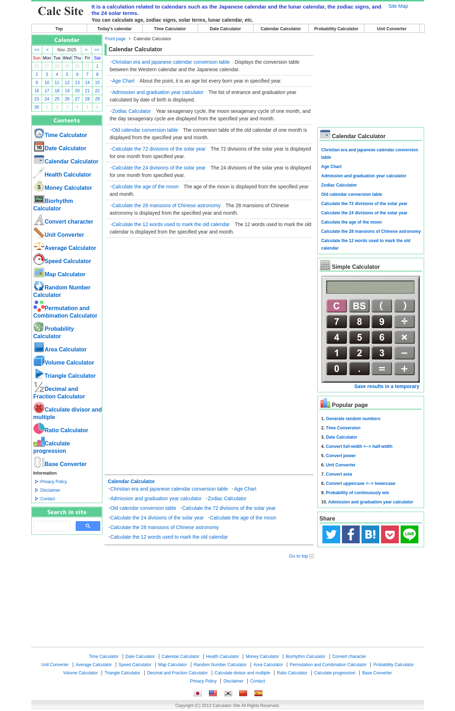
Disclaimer (50, 490)
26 (36, 66)
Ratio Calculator (61, 430)
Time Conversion (343, 427)
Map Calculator (59, 274)
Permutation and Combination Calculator (328, 664)
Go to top (298, 556)
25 (57, 98)
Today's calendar (114, 28)
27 (46, 66)
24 (46, 98)
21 (87, 90)
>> (96, 49)
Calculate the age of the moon (145, 186)
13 (77, 82)
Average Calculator (64, 248)
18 (57, 90)
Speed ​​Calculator (62, 261)
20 (77, 90)
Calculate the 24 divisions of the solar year (159, 168)
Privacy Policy (54, 481)
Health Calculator (62, 175)
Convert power (341, 455)
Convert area (339, 474)
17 (46, 90)
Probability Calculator (336, 28)
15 (97, 82)
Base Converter (60, 464)
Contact (48, 498)
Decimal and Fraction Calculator (177, 672)
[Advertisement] (66, 574)
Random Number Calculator (220, 664)
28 (57, 66)
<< (36, 49)
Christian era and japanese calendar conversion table (171, 62)
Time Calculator (170, 28)
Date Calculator (225, 28)
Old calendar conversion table (145, 130)
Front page (115, 38)
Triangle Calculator (64, 376)
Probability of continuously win (357, 492)
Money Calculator (62, 188)
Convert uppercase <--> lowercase (360, 483)
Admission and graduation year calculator (158, 92)
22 (97, 90)
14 (87, 82)
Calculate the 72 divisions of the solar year (159, 149)
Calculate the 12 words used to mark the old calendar (171, 224)
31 (87, 66)
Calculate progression (334, 672)
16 (36, 90)
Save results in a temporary (386, 386)
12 (67, 82)
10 (46, 82)
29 (67, 66)
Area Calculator (60, 349)
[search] (51, 526)
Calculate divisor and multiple (242, 672)
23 (36, 98)
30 (77, 66)
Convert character (63, 222)
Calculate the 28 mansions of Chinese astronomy (166, 205)
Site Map (398, 6)
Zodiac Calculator (131, 111)
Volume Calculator (63, 363)
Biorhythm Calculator (305, 656)
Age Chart (123, 81)
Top (59, 28)
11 (57, 82)
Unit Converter (391, 28)
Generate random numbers (353, 418)
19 (67, 90)
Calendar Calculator (281, 28)
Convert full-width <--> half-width (359, 446)
